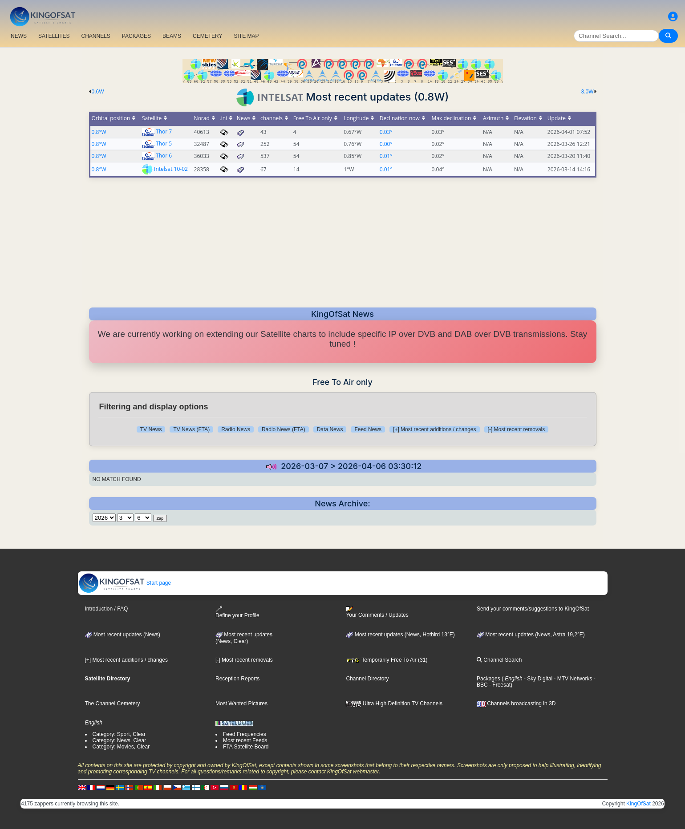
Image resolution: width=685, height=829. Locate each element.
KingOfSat (638, 804)
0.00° (386, 144)
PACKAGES (136, 36)
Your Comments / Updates (377, 612)
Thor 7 (164, 131)
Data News (330, 429)
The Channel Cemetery (112, 703)
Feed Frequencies (244, 734)
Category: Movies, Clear (121, 747)
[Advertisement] (342, 240)
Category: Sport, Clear (119, 734)
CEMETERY (207, 36)
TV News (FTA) (191, 429)
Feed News (367, 429)
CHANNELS (95, 36)
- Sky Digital (537, 678)
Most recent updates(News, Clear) (243, 638)
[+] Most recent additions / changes (434, 429)
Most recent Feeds (245, 740)
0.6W (98, 92)
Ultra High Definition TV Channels (394, 703)
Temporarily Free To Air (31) (386, 660)
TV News (151, 429)
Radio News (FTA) (283, 429)
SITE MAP (246, 36)
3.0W (587, 92)
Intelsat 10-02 (171, 168)
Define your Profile (237, 612)
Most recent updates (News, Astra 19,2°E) (531, 634)
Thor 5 (164, 143)
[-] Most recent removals (516, 429)
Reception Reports (237, 678)
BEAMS (171, 36)
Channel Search (499, 660)
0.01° (386, 156)
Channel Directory (367, 678)
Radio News (235, 429)
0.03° (386, 132)
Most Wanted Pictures (241, 703)
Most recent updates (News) (122, 634)
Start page (124, 583)
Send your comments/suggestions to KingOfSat (533, 609)
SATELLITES (53, 36)
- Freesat (499, 685)
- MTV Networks (572, 678)
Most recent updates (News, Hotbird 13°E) (400, 634)
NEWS (19, 36)
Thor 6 (164, 155)
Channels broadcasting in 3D (516, 703)
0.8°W (99, 132)
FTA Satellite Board (246, 747)
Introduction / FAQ (106, 609)
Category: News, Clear (119, 740)
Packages (488, 678)
